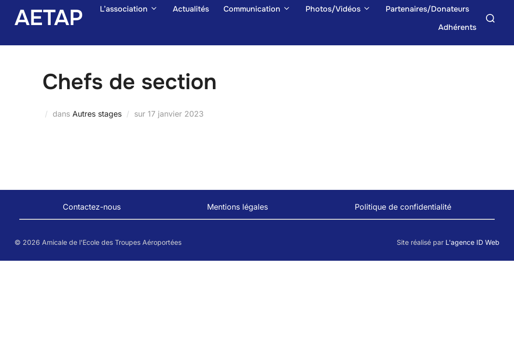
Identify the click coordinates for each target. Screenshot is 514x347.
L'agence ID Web (472, 242)
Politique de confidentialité (403, 207)
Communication (257, 9)
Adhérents (457, 27)
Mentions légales (237, 207)
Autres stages (97, 114)
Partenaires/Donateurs (427, 9)
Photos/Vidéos (338, 9)
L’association (129, 9)
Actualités (191, 9)
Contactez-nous (92, 207)
